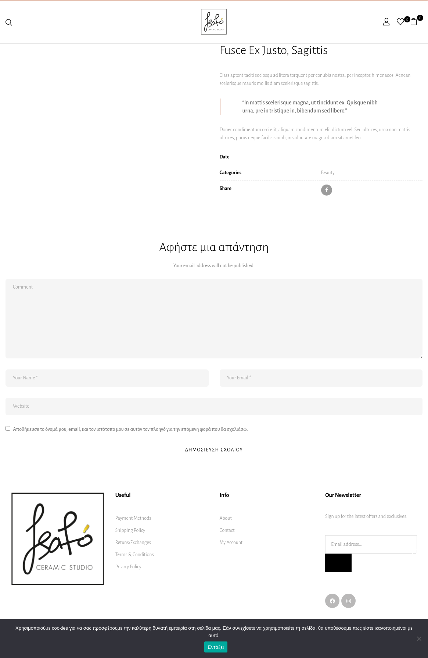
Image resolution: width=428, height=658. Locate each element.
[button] (416, 21)
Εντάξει (216, 647)
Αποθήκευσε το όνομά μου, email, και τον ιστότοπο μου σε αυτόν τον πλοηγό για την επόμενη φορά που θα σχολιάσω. (130, 429)
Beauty (328, 172)
